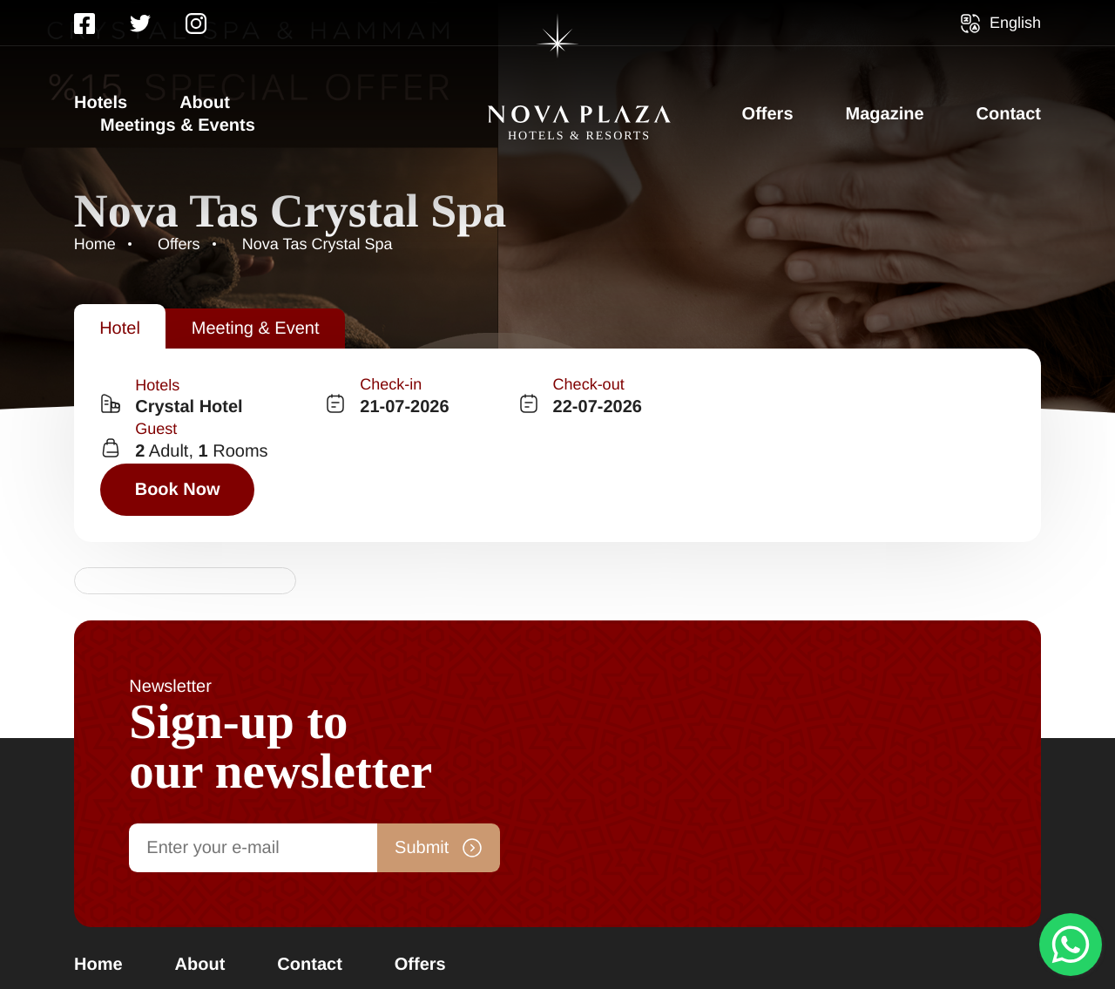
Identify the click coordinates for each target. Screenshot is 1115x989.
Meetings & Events (177, 125)
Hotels (100, 102)
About (204, 102)
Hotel (120, 326)
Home (98, 841)
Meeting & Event (257, 326)
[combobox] (213, 421)
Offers (768, 114)
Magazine (885, 114)
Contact (1008, 114)
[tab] (120, 327)
